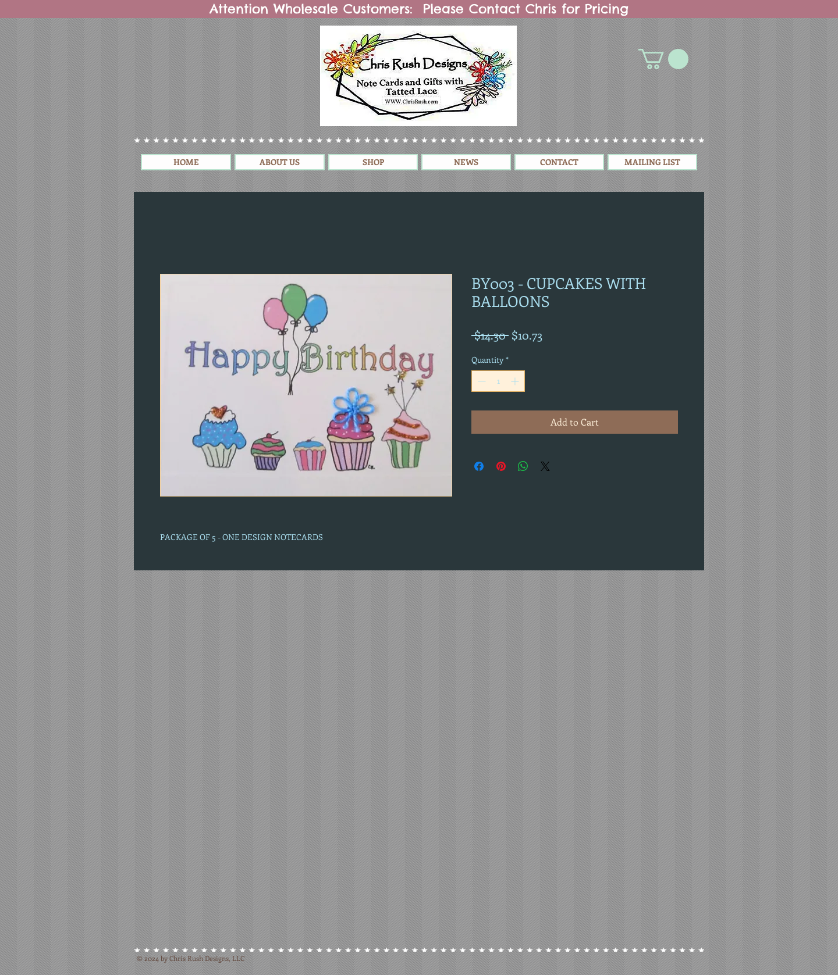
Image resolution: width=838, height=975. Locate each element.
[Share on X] (545, 466)
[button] (663, 59)
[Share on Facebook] (479, 466)
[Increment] (516, 381)
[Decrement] (480, 381)
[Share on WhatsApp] (523, 466)
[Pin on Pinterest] (501, 466)
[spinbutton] (498, 381)
